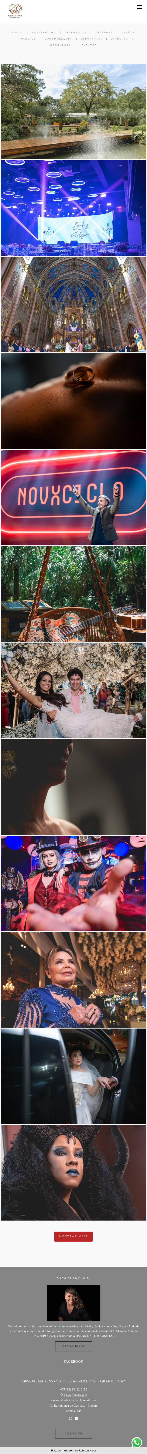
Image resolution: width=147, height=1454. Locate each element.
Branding (119, 39)
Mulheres (27, 39)
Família (128, 32)
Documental (61, 45)
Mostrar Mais (73, 1236)
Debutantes (91, 39)
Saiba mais (73, 1346)
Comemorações (58, 39)
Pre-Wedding (44, 32)
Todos (17, 32)
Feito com (73, 1450)
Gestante (104, 32)
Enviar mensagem (75, 1395)
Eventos (89, 45)
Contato (73, 1433)
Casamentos (76, 32)
